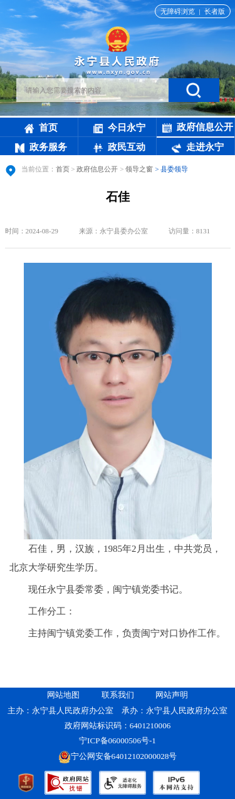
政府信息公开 (197, 127)
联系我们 (118, 695)
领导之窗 (139, 169)
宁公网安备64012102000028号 (117, 756)
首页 (41, 128)
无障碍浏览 (177, 11)
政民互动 (119, 147)
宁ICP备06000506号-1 (118, 740)
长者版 (214, 11)
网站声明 (171, 695)
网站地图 (63, 695)
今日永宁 (119, 128)
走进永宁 (198, 147)
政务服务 (41, 147)
